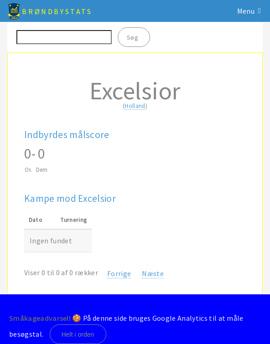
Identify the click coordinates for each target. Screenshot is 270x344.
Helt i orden (78, 334)
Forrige (119, 273)
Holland (135, 105)
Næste (153, 273)
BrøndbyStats (57, 11)
